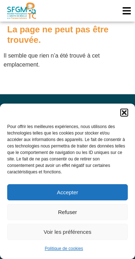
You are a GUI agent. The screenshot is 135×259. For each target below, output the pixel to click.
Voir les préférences (67, 232)
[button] (124, 112)
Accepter (67, 192)
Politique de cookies (64, 248)
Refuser (67, 212)
